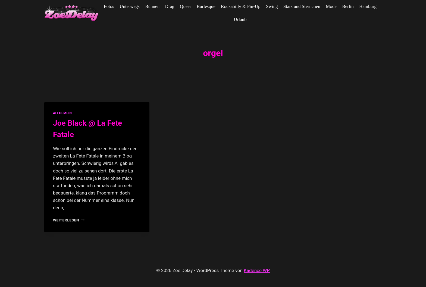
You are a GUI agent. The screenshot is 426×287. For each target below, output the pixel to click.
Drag (169, 6)
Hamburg (368, 6)
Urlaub (240, 19)
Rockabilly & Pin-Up (240, 6)
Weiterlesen (69, 220)
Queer (185, 6)
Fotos (109, 6)
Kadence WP (257, 270)
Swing (272, 6)
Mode (331, 6)
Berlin (348, 6)
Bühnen (152, 6)
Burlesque (206, 6)
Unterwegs (130, 6)
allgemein (62, 113)
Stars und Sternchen (301, 6)
